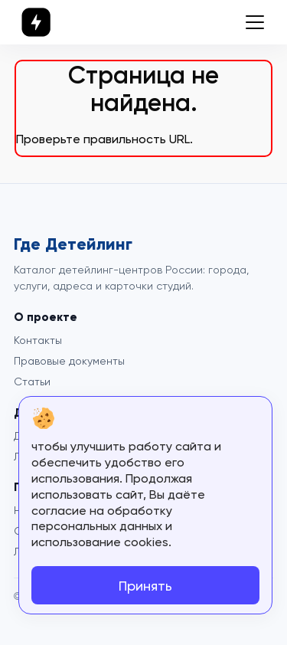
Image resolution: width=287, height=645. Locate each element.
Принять (145, 586)
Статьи (32, 381)
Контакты (38, 340)
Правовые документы (69, 361)
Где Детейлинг (73, 244)
